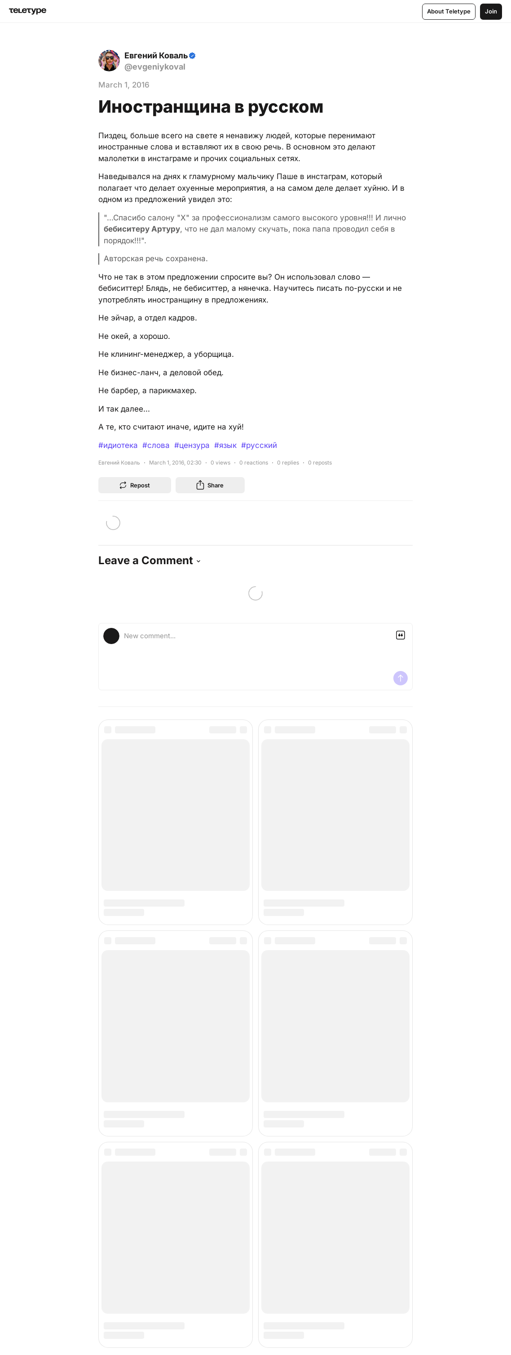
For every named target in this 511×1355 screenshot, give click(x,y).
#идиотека (118, 445)
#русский (259, 445)
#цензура (192, 445)
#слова (156, 445)
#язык (225, 445)
